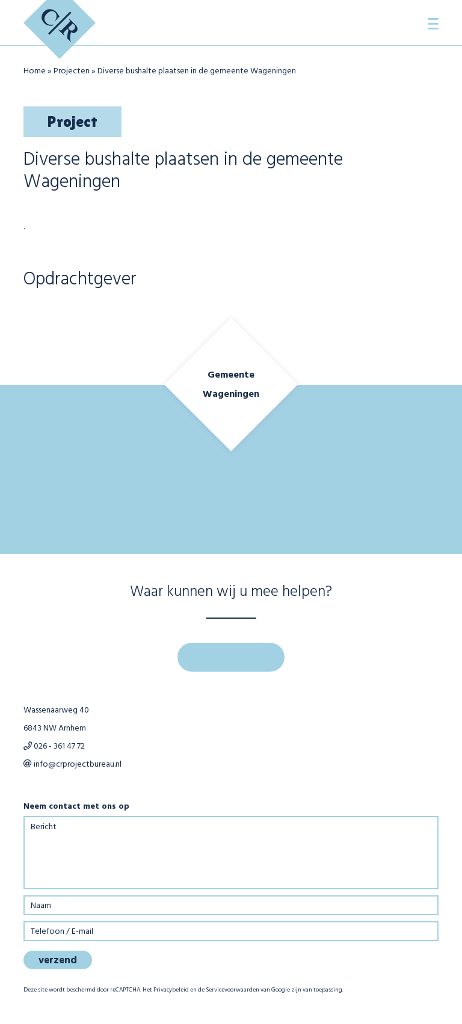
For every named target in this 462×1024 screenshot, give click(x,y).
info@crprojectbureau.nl (72, 764)
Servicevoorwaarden (232, 990)
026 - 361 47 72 (54, 746)
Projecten (72, 71)
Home (34, 71)
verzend (57, 960)
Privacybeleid (171, 990)
